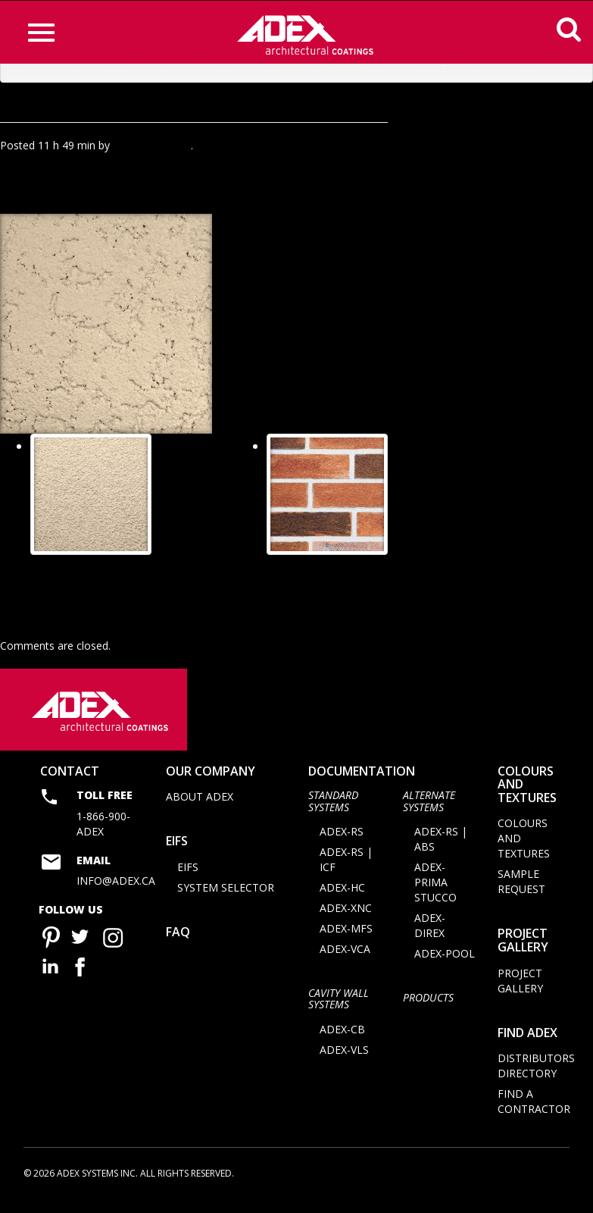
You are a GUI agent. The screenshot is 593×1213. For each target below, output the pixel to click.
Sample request (521, 892)
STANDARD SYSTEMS (333, 811)
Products (428, 1008)
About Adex (199, 807)
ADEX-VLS (344, 1060)
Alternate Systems (429, 811)
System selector (225, 898)
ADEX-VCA (345, 959)
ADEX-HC (342, 898)
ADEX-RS (342, 842)
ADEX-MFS (346, 939)
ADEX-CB (342, 1040)
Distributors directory (536, 1076)
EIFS (177, 851)
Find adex (527, 1043)
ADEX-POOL (444, 964)
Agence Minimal (152, 145)
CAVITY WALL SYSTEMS (338, 1009)
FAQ (178, 942)
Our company (210, 781)
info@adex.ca (115, 891)
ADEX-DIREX (429, 936)
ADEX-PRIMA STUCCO (435, 892)
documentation (361, 781)
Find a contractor (534, 1112)
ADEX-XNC (346, 918)
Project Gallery (523, 951)
